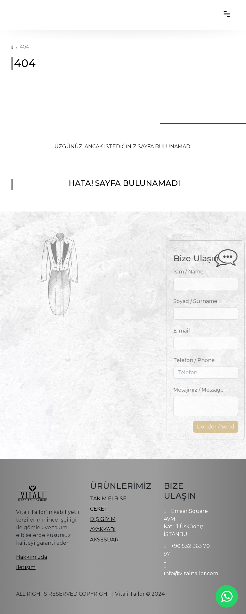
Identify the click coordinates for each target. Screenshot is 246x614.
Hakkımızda (31, 557)
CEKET (99, 509)
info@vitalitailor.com (191, 573)
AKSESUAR (104, 540)
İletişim (26, 567)
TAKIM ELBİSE (108, 499)
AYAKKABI (103, 529)
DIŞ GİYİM (103, 519)
